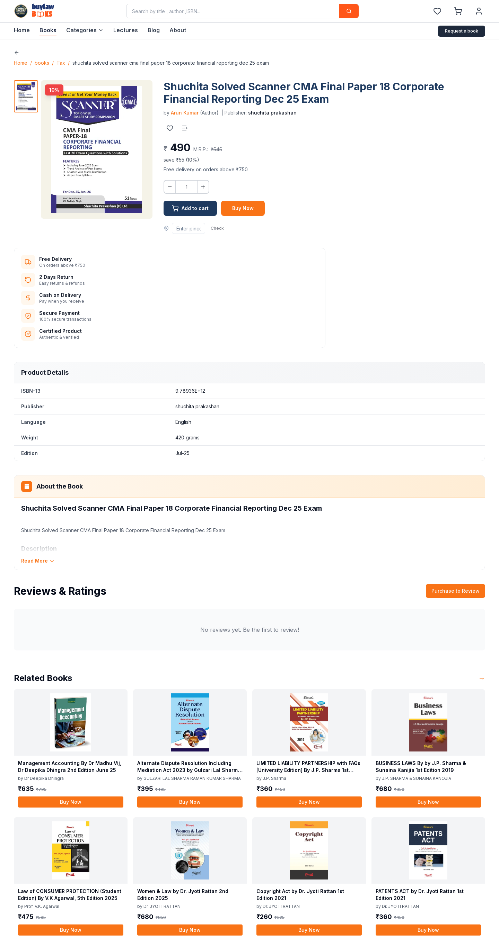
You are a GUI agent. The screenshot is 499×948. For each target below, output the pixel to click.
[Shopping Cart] (458, 11)
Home (22, 30)
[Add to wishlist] (170, 128)
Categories (85, 30)
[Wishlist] (437, 11)
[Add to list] (185, 128)
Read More (38, 561)
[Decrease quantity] (169, 186)
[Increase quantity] (203, 186)
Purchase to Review (455, 591)
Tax (60, 63)
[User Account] (479, 11)
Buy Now (243, 208)
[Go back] (16, 52)
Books (48, 30)
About (177, 30)
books (42, 63)
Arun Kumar (185, 113)
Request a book (461, 31)
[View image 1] (26, 96)
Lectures (125, 30)
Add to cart (190, 208)
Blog (154, 30)
